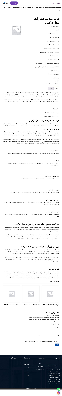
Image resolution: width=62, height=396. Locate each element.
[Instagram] (58, 393)
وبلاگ (9, 7)
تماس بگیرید (6, 2)
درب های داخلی (45, 7)
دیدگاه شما (56, 327)
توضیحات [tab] (56, 88)
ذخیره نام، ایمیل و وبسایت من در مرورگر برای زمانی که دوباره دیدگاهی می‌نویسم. (40, 341)
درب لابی (50, 7)
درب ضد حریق (13, 7)
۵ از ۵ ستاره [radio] (51, 324)
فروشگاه (54, 7)
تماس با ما (27, 372)
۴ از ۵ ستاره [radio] (53, 324)
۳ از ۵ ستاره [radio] (54, 324)
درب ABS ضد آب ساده (31, 7)
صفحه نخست (58, 7)
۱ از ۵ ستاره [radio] (58, 324)
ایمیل (39, 335)
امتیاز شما (56, 321)
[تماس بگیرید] (9, 3)
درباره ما (5, 7)
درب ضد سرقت (39, 7)
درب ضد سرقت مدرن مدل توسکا (52, 112)
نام (58, 335)
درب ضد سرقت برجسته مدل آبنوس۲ (51, 116)
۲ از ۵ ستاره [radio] (56, 324)
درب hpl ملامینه (19, 7)
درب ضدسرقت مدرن (50, 83)
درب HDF (24, 7)
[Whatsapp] (58, 389)
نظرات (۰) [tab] (51, 88)
